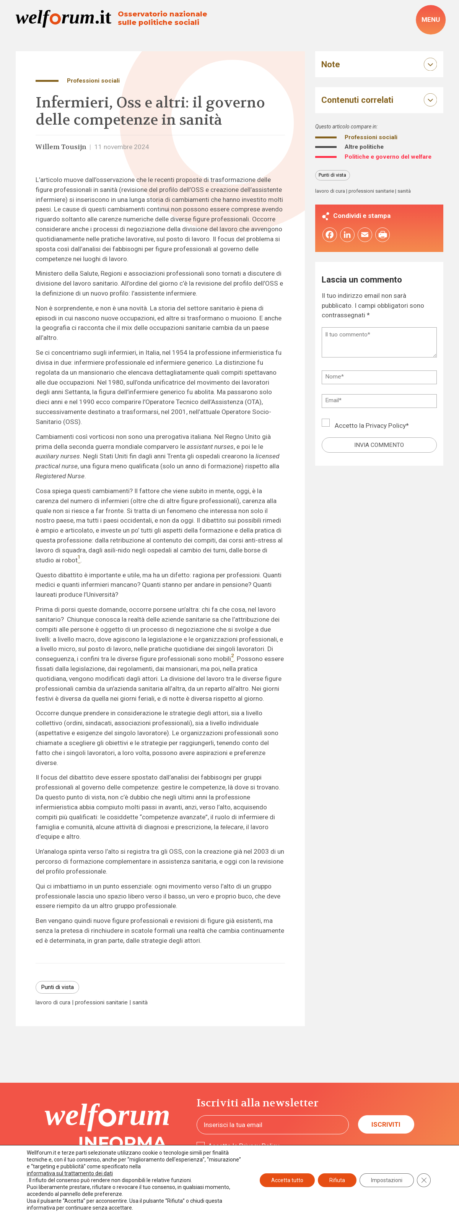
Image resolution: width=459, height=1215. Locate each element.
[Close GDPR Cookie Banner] (424, 1180)
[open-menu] (430, 20)
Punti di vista (57, 987)
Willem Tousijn (61, 147)
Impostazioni (386, 1180)
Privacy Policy (386, 425)
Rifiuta (337, 1180)
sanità (140, 1003)
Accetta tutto (287, 1180)
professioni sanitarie (101, 1003)
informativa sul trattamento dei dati (70, 1173)
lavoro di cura (53, 1003)
